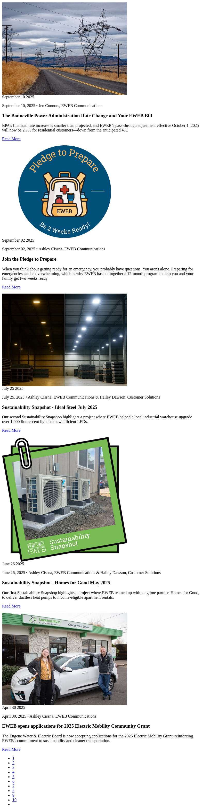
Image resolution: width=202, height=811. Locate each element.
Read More (11, 139)
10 (14, 800)
